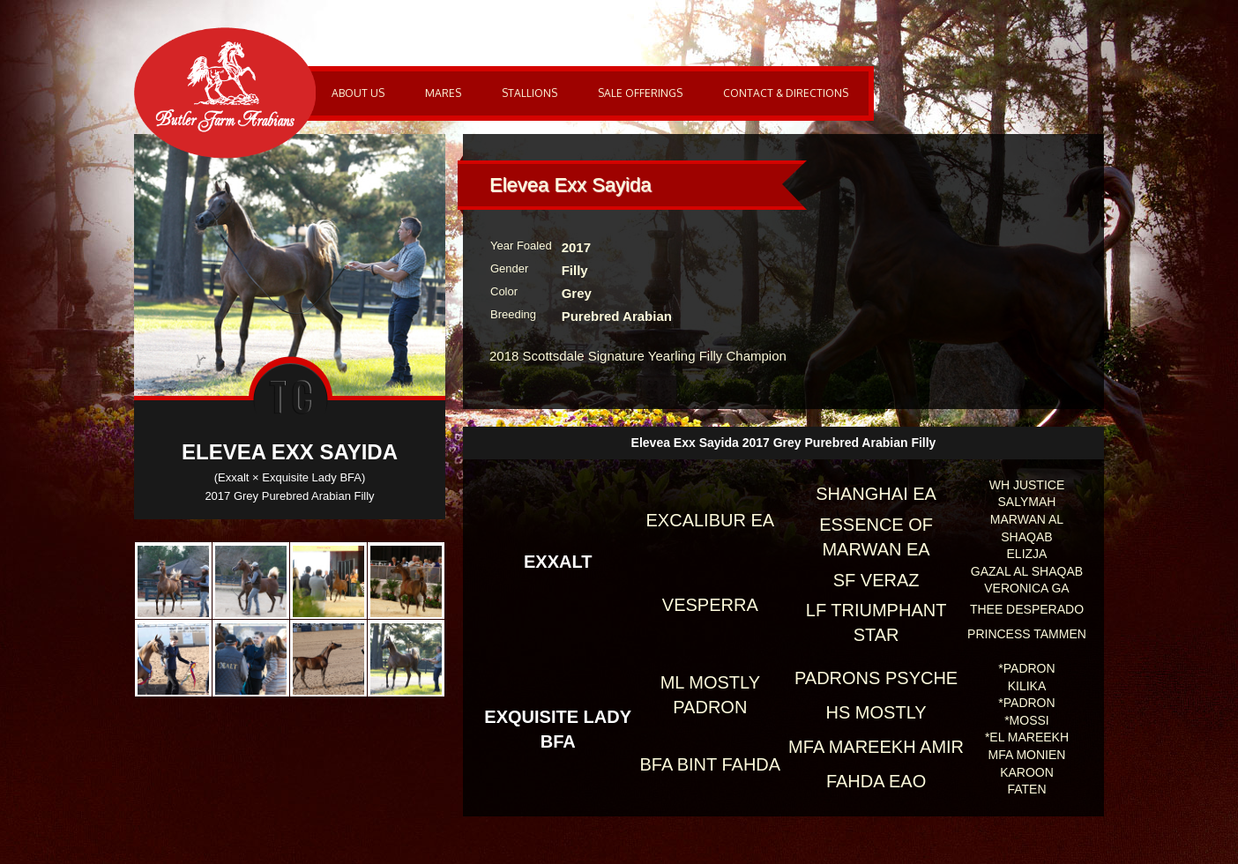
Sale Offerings (640, 93)
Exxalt (558, 561)
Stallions (529, 93)
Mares (443, 93)
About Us (358, 93)
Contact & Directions (785, 93)
